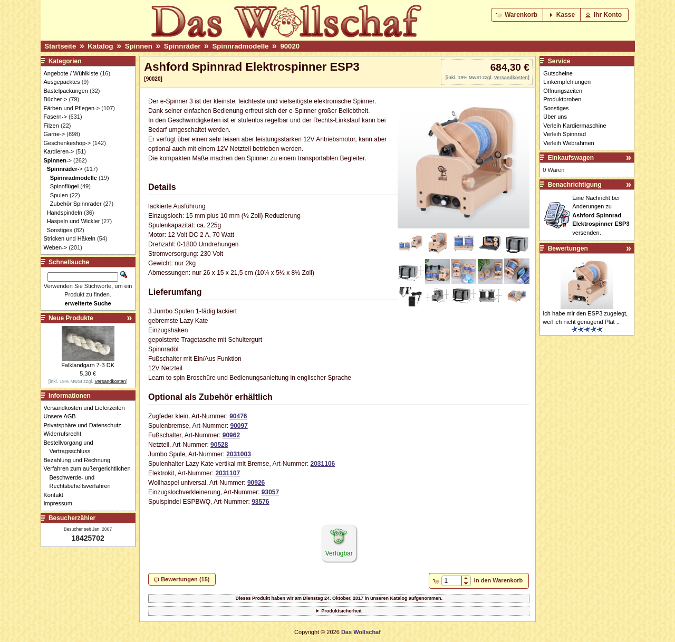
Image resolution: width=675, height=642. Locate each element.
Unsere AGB (63, 416)
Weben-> (56, 247)
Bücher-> (56, 99)
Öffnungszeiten (562, 91)
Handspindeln (64, 212)
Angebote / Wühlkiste (71, 73)
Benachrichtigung (575, 184)
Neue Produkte (71, 318)
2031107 (227, 473)
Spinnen (138, 46)
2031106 (323, 463)
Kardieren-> (59, 151)
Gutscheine (558, 73)
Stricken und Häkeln (69, 238)
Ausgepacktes (62, 82)
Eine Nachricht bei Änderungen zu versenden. (600, 215)
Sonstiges (59, 230)
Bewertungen (568, 248)
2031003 (238, 454)
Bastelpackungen (66, 91)
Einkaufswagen (571, 157)
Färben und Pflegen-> (72, 108)
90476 (238, 416)
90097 (238, 425)
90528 (219, 444)
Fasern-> (55, 116)
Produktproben (562, 99)
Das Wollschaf (361, 632)
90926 (256, 482)
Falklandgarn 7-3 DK (87, 365)
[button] (517, 15)
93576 (260, 501)
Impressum (61, 503)
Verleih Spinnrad (564, 134)
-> (58, 160)
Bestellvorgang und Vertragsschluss (71, 447)
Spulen (59, 195)
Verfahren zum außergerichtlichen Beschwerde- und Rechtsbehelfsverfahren (90, 477)
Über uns (555, 116)
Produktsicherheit (341, 611)
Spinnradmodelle (240, 46)
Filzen (51, 125)
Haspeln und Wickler (73, 221)
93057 (270, 492)
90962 (231, 435)
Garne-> (54, 134)
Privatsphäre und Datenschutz (85, 425)
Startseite (60, 46)
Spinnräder (182, 46)
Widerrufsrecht (66, 433)
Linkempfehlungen (567, 82)
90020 (290, 46)
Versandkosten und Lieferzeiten (87, 408)
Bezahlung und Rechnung (80, 460)
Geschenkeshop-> (67, 143)
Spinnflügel (64, 186)
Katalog (100, 46)
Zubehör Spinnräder (76, 203)
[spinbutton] (452, 580)
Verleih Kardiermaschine (574, 125)
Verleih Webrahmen (568, 143)
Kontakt (56, 495)
